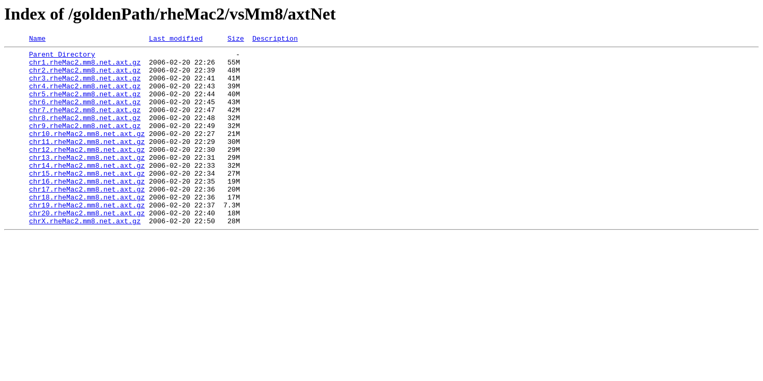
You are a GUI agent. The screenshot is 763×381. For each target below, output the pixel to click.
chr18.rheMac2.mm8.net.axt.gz (87, 228)
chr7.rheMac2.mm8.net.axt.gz (85, 124)
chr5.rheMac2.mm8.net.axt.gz (85, 105)
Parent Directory (62, 57)
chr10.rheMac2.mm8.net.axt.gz (87, 152)
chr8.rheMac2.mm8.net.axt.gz (85, 133)
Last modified (175, 39)
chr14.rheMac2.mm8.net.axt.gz (87, 190)
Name (37, 39)
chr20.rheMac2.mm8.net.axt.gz (87, 247)
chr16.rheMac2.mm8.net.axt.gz (87, 209)
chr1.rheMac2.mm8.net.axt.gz (85, 66)
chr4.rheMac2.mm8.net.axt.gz (85, 95)
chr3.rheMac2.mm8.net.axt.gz (85, 85)
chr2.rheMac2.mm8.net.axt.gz (85, 76)
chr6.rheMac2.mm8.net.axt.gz (85, 114)
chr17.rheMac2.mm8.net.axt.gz (87, 219)
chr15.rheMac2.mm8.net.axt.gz (87, 200)
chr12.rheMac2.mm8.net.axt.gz (87, 171)
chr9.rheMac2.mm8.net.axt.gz (85, 143)
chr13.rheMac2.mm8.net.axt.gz (87, 181)
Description (275, 39)
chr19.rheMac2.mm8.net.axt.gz (87, 238)
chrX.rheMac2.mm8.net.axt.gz (85, 257)
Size (235, 39)
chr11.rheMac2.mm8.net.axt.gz (87, 162)
